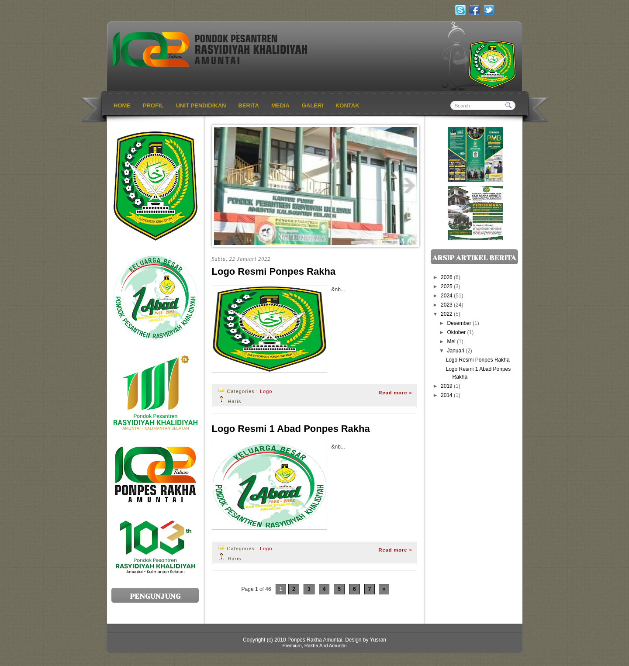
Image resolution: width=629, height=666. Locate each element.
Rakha (311, 645)
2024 (447, 296)
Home (122, 105)
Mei (452, 341)
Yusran (378, 640)
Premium (292, 645)
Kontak (347, 105)
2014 (447, 395)
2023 (447, 305)
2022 (447, 314)
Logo (266, 391)
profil (153, 105)
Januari (456, 351)
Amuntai (337, 645)
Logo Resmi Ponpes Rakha (274, 271)
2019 (447, 386)
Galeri (312, 105)
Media (280, 105)
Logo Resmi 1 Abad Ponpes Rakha (291, 428)
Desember (460, 323)
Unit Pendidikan (201, 105)
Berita (248, 105)
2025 (447, 286)
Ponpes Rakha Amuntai (314, 640)
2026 (447, 277)
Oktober (457, 332)
